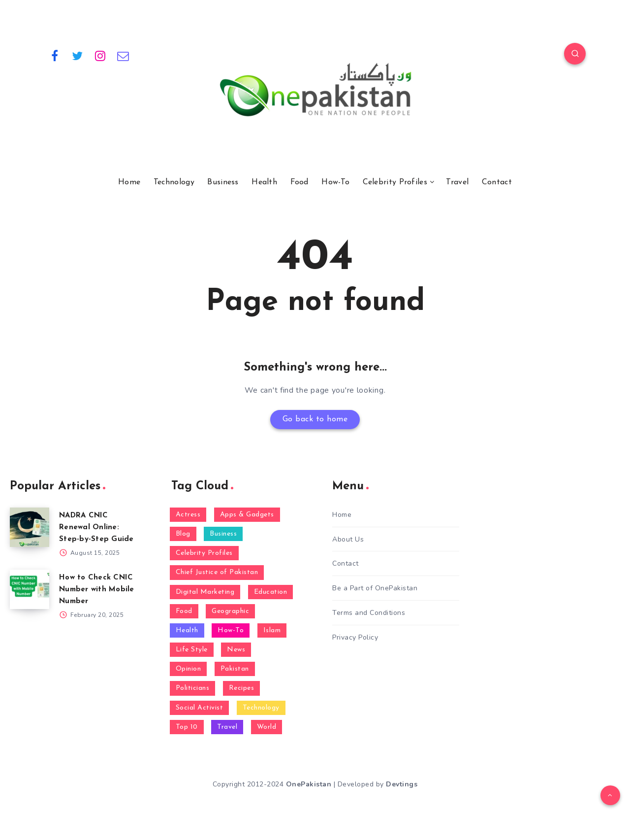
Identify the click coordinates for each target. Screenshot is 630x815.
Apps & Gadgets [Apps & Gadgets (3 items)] (247, 514)
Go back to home (315, 419)
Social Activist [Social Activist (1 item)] (199, 708)
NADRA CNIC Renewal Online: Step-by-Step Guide (96, 527)
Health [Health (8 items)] (187, 630)
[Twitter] (77, 55)
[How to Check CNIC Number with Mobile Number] (29, 589)
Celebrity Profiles (395, 182)
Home (129, 182)
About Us (348, 539)
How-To (335, 182)
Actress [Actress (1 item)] (188, 514)
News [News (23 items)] (236, 649)
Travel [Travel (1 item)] (227, 727)
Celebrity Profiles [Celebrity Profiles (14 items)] (204, 553)
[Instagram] (100, 55)
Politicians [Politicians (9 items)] (193, 688)
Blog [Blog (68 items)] (183, 534)
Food (299, 182)
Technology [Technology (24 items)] (261, 708)
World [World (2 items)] (267, 727)
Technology (174, 182)
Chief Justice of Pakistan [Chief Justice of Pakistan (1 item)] (217, 572)
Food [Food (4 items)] (184, 611)
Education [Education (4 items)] (270, 592)
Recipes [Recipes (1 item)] (241, 688)
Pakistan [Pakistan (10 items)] (234, 669)
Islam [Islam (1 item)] (272, 630)
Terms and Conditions (368, 612)
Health (264, 182)
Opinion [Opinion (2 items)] (188, 669)
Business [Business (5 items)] (223, 534)
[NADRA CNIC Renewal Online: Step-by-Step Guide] (29, 527)
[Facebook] (54, 55)
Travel (457, 182)
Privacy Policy (355, 637)
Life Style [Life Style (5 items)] (192, 649)
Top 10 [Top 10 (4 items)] (187, 727)
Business (222, 182)
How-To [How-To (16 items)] (231, 630)
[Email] (123, 55)
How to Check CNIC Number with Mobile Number (96, 589)
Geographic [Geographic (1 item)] (230, 611)
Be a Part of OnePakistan (374, 588)
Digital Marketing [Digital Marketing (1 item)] (205, 592)
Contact (497, 182)
